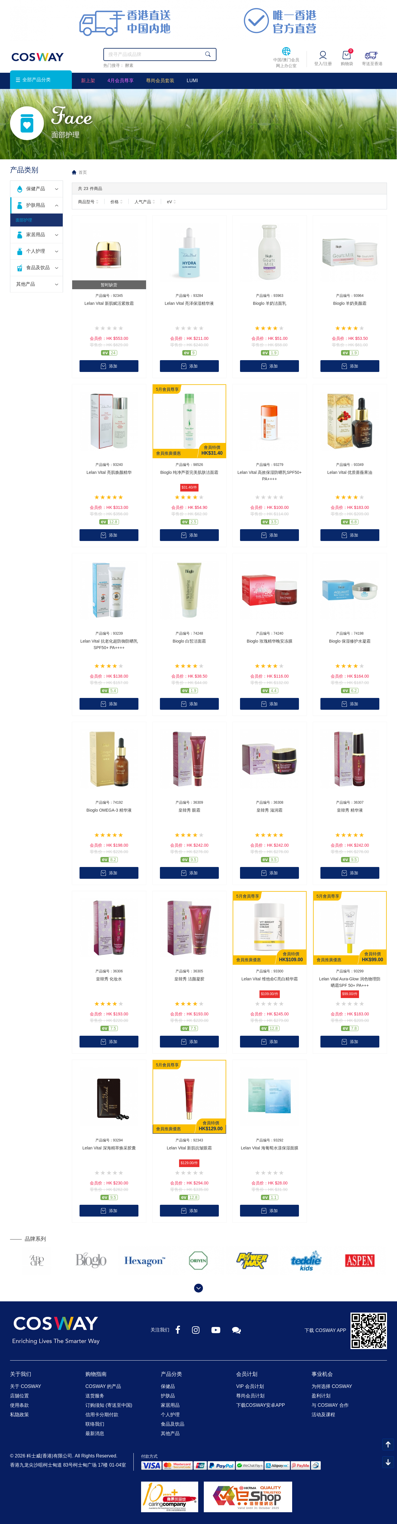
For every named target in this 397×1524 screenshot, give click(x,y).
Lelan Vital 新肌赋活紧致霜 (109, 303)
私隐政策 (19, 1414)
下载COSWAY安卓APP (260, 1405)
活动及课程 (323, 1414)
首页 (83, 172)
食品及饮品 (38, 267)
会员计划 (246, 1374)
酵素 (129, 65)
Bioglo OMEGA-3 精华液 (109, 810)
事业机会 (322, 1374)
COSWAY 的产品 (103, 1386)
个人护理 (35, 251)
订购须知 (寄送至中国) (108, 1405)
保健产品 (35, 188)
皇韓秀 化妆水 (109, 979)
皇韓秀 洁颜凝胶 (189, 979)
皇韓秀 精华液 (350, 810)
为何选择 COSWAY (332, 1386)
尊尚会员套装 (160, 80)
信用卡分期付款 (101, 1414)
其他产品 (25, 284)
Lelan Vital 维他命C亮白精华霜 (269, 979)
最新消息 (94, 1433)
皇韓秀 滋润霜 (269, 810)
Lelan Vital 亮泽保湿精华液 (189, 303)
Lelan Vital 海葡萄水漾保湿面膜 (269, 1148)
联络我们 (94, 1424)
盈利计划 (321, 1395)
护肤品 (168, 1395)
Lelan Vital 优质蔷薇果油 (349, 472)
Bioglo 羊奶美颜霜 (349, 303)
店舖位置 (19, 1395)
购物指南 (96, 1374)
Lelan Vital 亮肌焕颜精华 (109, 472)
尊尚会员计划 (250, 1395)
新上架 (88, 80)
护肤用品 (35, 205)
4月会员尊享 (120, 80)
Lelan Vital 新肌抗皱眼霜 (189, 1148)
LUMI (192, 80)
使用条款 (19, 1405)
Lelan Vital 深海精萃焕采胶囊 (109, 1148)
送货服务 (94, 1395)
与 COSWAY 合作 (330, 1405)
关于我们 (20, 1374)
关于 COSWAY (25, 1386)
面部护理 (24, 220)
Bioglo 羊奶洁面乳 (269, 303)
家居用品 (35, 234)
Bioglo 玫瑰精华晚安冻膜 (269, 641)
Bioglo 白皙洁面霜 (189, 641)
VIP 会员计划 (250, 1386)
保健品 (168, 1386)
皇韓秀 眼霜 (189, 810)
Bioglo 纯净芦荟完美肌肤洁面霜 (189, 472)
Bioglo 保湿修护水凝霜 (349, 641)
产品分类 (171, 1374)
